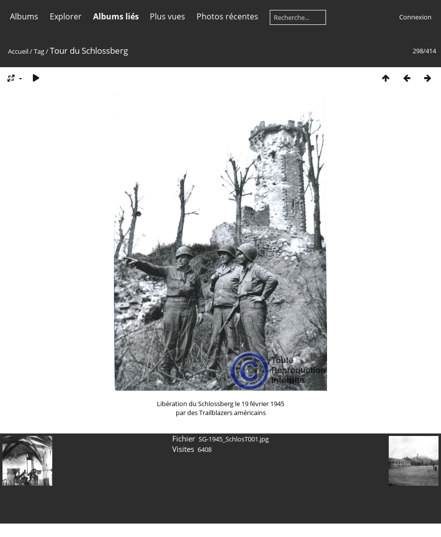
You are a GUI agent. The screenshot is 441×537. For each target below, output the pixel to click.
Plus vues (167, 16)
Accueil (18, 51)
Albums (24, 16)
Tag (39, 51)
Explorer (66, 16)
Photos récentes (227, 16)
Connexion (415, 16)
